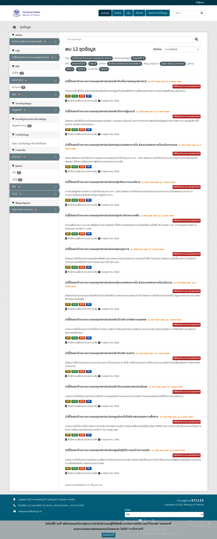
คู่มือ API (98, 485)
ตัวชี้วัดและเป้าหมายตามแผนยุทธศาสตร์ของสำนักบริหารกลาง (100, 353)
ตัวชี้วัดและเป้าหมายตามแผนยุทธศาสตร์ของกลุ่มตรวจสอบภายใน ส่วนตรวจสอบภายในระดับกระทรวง (121, 145)
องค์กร (117, 13)
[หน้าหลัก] (14, 27)
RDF (88, 96)
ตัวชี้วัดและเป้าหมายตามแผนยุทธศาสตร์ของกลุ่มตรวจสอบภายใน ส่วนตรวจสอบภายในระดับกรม (119, 282)
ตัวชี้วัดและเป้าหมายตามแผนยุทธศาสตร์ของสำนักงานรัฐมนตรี (100, 111)
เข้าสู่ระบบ (200, 2)
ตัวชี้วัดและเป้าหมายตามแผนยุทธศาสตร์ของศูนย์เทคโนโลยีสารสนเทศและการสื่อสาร (112, 417)
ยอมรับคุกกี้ (108, 535)
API (88, 485)
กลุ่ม (128, 13)
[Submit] (202, 13)
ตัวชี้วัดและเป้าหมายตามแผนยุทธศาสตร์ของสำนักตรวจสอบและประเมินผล (106, 386)
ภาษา (127, 510)
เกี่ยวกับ (139, 13)
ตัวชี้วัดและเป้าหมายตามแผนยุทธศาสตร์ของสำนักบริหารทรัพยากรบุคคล (106, 319)
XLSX (74, 96)
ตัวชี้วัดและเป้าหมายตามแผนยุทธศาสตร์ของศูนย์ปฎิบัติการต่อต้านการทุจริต (108, 450)
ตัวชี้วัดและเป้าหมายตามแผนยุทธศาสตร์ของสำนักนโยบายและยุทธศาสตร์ (106, 81)
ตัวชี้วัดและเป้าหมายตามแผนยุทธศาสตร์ (186, 86)
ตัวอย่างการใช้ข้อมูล (157, 13)
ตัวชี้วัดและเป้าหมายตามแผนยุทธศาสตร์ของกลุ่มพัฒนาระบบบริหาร (103, 182)
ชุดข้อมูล (105, 13)
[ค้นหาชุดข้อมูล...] (189, 13)
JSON (82, 96)
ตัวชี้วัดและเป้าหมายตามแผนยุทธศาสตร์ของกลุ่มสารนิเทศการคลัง (102, 215)
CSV (68, 96)
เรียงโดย (157, 49)
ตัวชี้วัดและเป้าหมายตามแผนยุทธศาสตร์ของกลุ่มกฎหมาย (97, 249)
